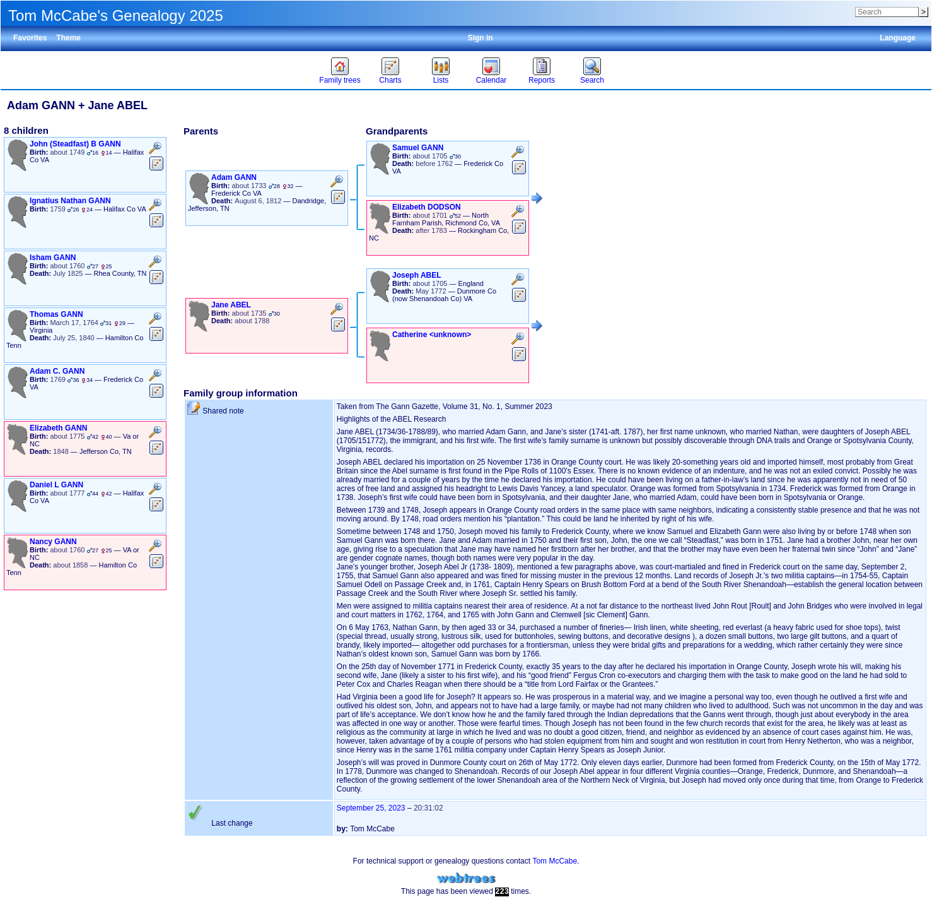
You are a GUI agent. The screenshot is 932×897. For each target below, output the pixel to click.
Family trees (339, 80)
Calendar (491, 80)
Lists (441, 80)
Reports (541, 80)
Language (898, 37)
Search (592, 80)
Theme (68, 37)
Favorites (30, 37)
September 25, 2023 (371, 808)
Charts (390, 80)
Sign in (480, 37)
